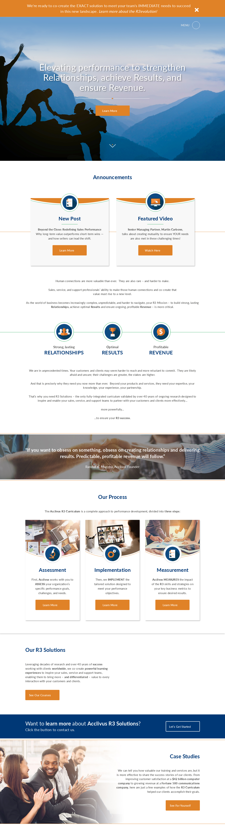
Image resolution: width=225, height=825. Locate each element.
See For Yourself (180, 805)
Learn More (110, 111)
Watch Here (153, 250)
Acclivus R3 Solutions (42, 25)
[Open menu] (190, 25)
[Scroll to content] (112, 149)
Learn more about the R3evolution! (128, 11)
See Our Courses (40, 695)
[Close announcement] (197, 10)
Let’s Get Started (180, 726)
